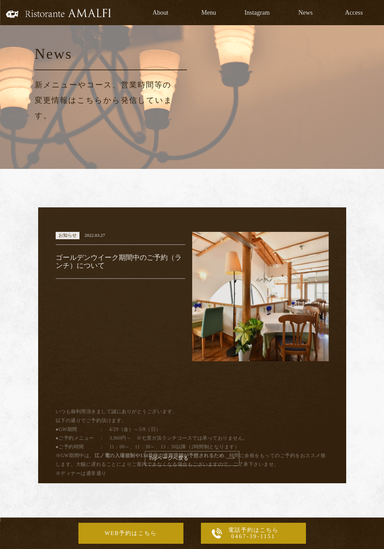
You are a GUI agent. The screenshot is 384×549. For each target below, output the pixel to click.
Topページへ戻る (169, 458)
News (305, 12)
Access (354, 12)
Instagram (257, 12)
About (160, 12)
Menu (208, 12)
